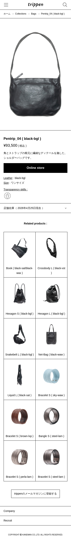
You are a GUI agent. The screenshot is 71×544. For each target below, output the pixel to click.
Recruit (8, 520)
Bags (33, 13)
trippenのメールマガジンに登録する (35, 493)
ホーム (7, 13)
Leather (8, 178)
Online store (35, 167)
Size (6, 182)
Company (9, 510)
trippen (35, 5)
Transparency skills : (16, 189)
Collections (20, 13)
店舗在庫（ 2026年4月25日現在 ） (24, 208)
